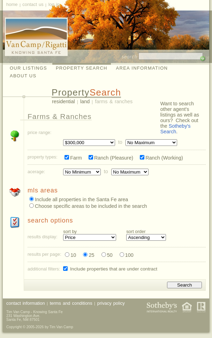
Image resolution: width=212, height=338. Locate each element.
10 (73, 255)
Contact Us (32, 4)
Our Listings (28, 68)
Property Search (81, 68)
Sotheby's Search (175, 128)
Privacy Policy (111, 303)
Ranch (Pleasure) (113, 158)
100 (129, 255)
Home (11, 4)
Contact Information (25, 303)
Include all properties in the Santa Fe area (81, 199)
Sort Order (135, 232)
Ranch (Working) (164, 158)
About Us (23, 75)
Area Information (142, 68)
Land (85, 101)
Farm (76, 158)
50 (110, 255)
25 (91, 255)
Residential (63, 101)
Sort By (70, 232)
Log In (54, 4)
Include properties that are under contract (113, 269)
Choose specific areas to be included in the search (91, 206)
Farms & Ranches (114, 101)
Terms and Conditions (71, 303)
